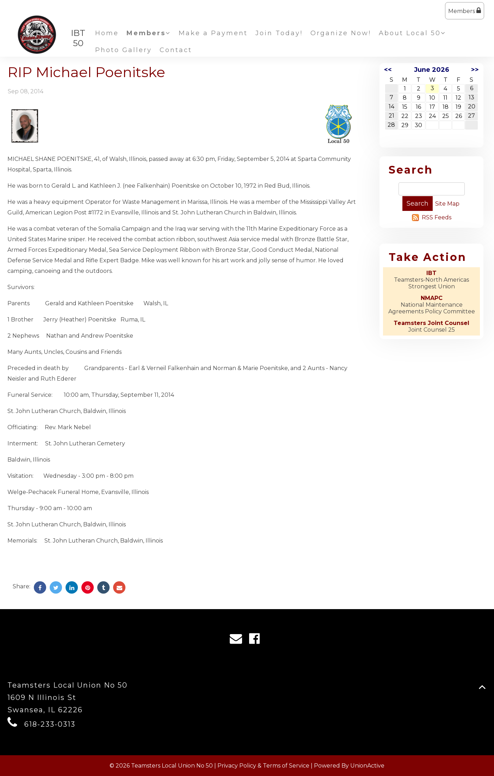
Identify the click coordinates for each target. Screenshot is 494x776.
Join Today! (279, 33)
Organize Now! (340, 33)
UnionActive (367, 765)
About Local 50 (412, 33)
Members (464, 10)
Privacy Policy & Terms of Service (263, 765)
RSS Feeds (436, 217)
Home (107, 33)
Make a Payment (213, 33)
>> (475, 70)
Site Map (447, 203)
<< (388, 70)
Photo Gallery (123, 50)
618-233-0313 (49, 724)
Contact (176, 50)
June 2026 (431, 70)
